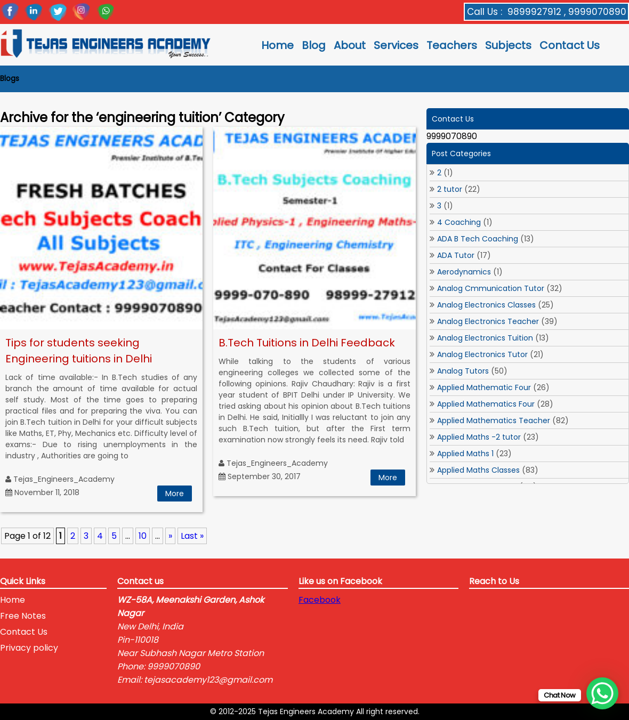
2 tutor (449, 189)
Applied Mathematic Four (484, 387)
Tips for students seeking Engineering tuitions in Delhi (78, 350)
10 (143, 536)
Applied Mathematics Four (486, 404)
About (350, 45)
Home (277, 45)
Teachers (451, 45)
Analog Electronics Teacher (488, 321)
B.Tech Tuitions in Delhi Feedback (307, 342)
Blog (314, 45)
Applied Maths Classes (478, 470)
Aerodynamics (464, 271)
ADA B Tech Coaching (477, 238)
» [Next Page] (170, 536)
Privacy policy (29, 648)
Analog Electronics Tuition (485, 338)
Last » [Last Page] (192, 536)
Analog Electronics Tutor (482, 354)
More (174, 493)
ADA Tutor (455, 255)
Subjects (508, 45)
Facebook (320, 600)
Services (396, 45)
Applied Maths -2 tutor (479, 437)
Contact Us (569, 45)
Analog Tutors (463, 371)
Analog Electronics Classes (486, 305)
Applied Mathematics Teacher (493, 420)
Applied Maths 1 (465, 453)
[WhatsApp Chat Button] (602, 693)
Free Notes (23, 616)
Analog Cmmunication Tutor (490, 288)
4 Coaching (459, 222)
